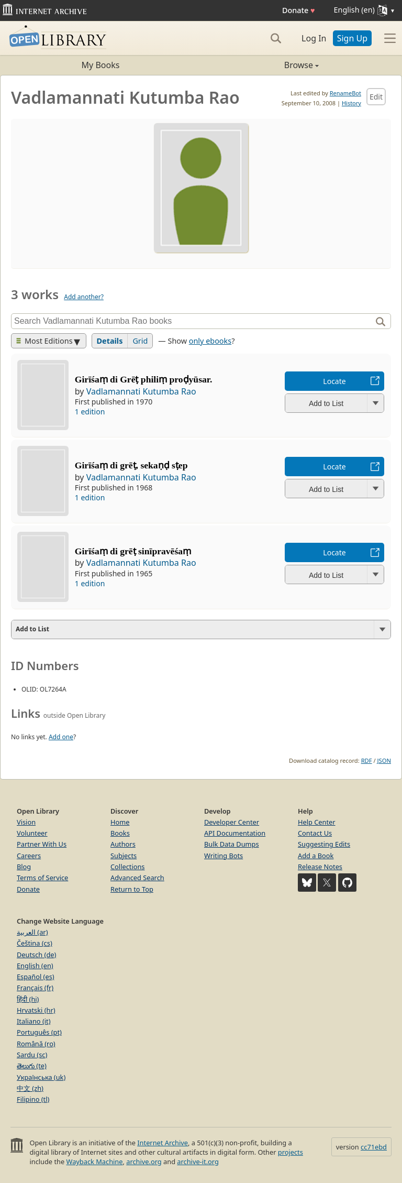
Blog (24, 866)
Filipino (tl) (33, 1099)
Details (110, 341)
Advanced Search (137, 877)
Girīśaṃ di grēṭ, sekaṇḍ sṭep (131, 465)
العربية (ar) (32, 932)
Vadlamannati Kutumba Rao (141, 391)
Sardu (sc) (32, 1054)
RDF (366, 760)
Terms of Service (42, 877)
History (351, 103)
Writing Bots (223, 855)
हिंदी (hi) (28, 999)
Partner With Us (41, 844)
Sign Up (352, 38)
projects (290, 1152)
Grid (140, 341)
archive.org (143, 1161)
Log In (314, 38)
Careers (29, 855)
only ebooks (210, 341)
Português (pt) (39, 1032)
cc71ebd (374, 1147)
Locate (334, 381)
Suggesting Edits (324, 844)
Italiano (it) (34, 1021)
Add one (61, 736)
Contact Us (315, 833)
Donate (298, 10)
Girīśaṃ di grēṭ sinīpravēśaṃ (133, 551)
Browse (260, 65)
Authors (123, 844)
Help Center (317, 822)
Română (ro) (36, 1043)
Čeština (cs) (34, 943)
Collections (127, 866)
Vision (26, 822)
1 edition (90, 412)
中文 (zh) (30, 1088)
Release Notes (320, 866)
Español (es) (35, 976)
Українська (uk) (41, 1077)
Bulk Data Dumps (231, 844)
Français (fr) (35, 987)
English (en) (35, 965)
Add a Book (315, 855)
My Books (101, 65)
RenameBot (345, 93)
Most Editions (44, 341)
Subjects (123, 855)
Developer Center (231, 822)
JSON (384, 760)
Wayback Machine (94, 1161)
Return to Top (131, 889)
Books (120, 833)
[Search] (275, 38)
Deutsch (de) (36, 954)
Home (119, 822)
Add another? (84, 296)
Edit (376, 97)
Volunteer (32, 833)
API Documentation (234, 833)
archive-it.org (198, 1161)
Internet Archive (162, 1142)
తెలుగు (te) (32, 1065)
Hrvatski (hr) (36, 1010)
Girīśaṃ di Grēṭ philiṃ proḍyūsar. (144, 379)
